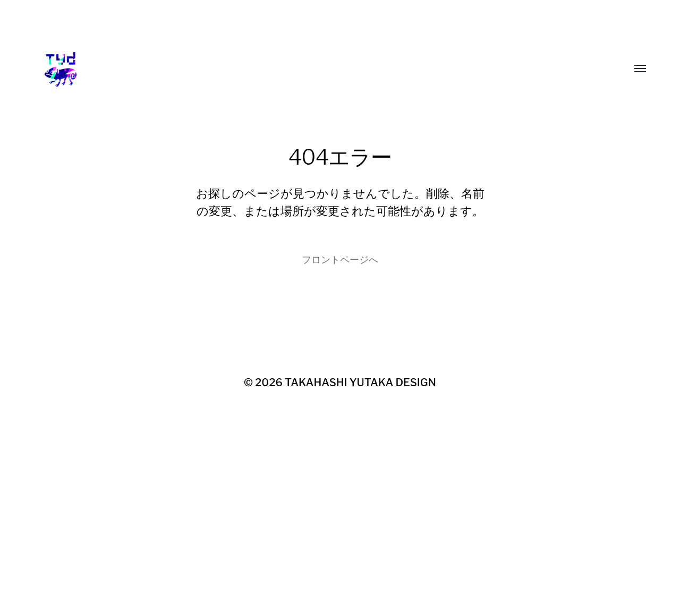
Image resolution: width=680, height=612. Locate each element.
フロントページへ (340, 259)
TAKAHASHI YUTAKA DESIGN (360, 382)
